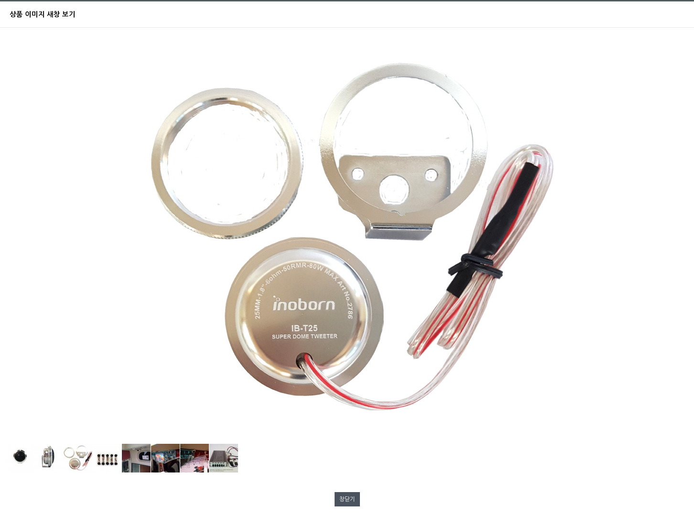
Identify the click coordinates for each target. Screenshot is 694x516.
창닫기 (347, 499)
